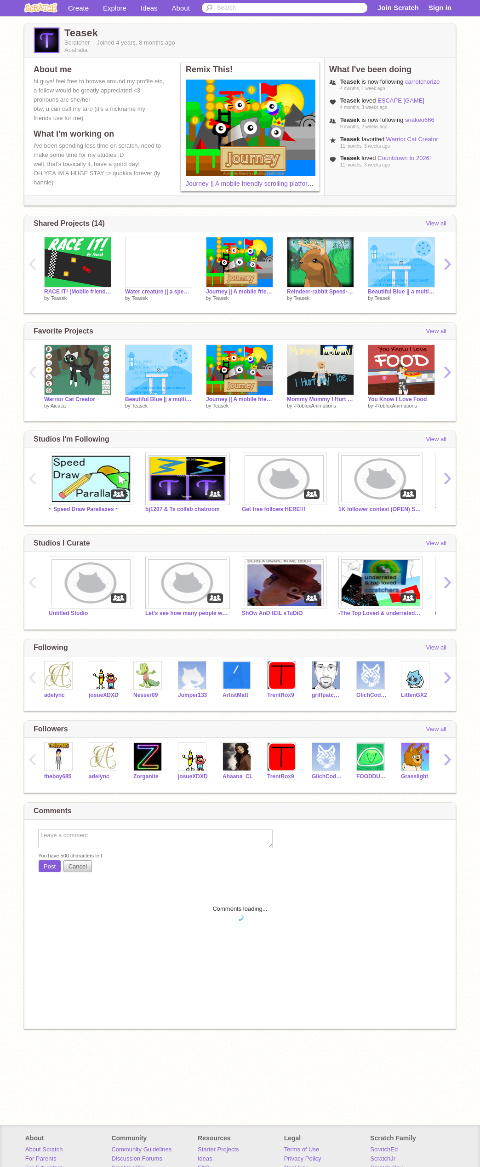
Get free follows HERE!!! (274, 509)
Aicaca (58, 405)
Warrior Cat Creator (412, 139)
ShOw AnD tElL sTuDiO (272, 613)
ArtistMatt (235, 695)
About (181, 8)
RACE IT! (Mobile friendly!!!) (77, 291)
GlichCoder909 (371, 695)
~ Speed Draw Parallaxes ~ (84, 509)
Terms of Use (302, 1149)
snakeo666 (419, 119)
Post (50, 866)
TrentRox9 (280, 695)
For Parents (41, 1158)
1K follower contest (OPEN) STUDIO (379, 509)
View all (436, 223)
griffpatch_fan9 (327, 695)
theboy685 (57, 776)
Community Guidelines (141, 1149)
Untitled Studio (68, 613)
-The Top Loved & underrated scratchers (379, 613)
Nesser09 (145, 695)
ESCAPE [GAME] (400, 100)
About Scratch (44, 1149)
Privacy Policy (302, 1158)
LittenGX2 (414, 695)
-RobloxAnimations (315, 405)
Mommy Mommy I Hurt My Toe (320, 399)
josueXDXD (104, 695)
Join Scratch (398, 7)
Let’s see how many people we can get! (186, 613)
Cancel (78, 866)
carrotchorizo (422, 81)
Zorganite (146, 776)
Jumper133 (192, 695)
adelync (54, 695)
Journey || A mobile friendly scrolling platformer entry (260, 183)
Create (78, 8)
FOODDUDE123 (371, 776)
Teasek (59, 298)
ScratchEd (384, 1149)
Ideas (149, 8)
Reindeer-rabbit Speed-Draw (320, 291)
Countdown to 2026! (404, 158)
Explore (114, 8)
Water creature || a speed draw (158, 291)
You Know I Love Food (397, 399)
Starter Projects (218, 1149)
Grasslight (414, 776)
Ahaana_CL (238, 776)
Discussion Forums (136, 1158)
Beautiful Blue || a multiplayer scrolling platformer (401, 291)
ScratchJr (382, 1158)
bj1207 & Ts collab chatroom (182, 509)
